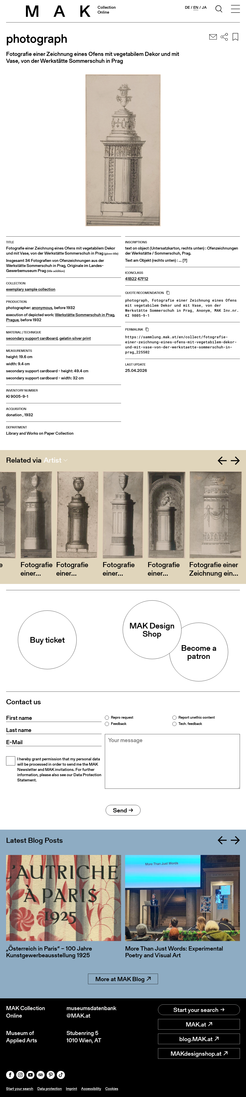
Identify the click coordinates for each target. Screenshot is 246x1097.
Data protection (49, 1088)
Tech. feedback (190, 724)
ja (204, 7)
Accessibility (91, 1088)
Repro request (122, 717)
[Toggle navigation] (235, 9)
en (195, 7)
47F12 (143, 278)
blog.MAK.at (199, 1039)
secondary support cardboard (32, 338)
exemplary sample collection (30, 289)
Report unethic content (196, 717)
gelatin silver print (75, 338)
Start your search (199, 1009)
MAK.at (199, 1024)
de (187, 7)
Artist (52, 460)
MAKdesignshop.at (199, 1053)
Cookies (111, 1088)
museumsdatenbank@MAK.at (91, 1011)
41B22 (131, 278)
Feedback (118, 724)
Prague (12, 319)
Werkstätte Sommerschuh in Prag (84, 314)
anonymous (42, 307)
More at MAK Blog (123, 979)
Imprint (71, 1088)
